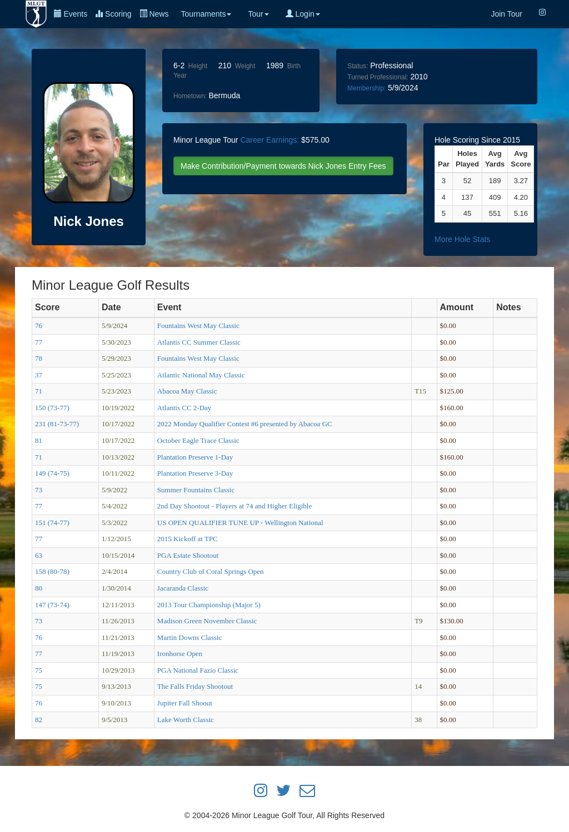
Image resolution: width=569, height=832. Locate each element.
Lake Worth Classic (185, 719)
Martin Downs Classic (189, 637)
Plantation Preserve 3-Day (195, 473)
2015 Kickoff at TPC (187, 539)
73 (38, 490)
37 (38, 375)
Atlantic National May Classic (201, 375)
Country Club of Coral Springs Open (210, 571)
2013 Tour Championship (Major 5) (209, 605)
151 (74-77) (52, 522)
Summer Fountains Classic (195, 490)
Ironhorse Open (179, 653)
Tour (258, 13)
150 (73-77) (52, 408)
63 (38, 555)
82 (38, 719)
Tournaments (206, 13)
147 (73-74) (52, 605)
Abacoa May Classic (187, 391)
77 (38, 342)
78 (38, 358)
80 (38, 588)
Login (303, 13)
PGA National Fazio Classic (197, 670)
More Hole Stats (462, 239)
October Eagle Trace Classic (198, 440)
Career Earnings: (269, 139)
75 (38, 670)
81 (38, 440)
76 (38, 325)
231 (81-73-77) (57, 424)
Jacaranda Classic (182, 588)
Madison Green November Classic (207, 621)
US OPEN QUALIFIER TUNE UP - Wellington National (240, 522)
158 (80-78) (52, 571)
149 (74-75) (52, 473)
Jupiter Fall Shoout (184, 703)
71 (38, 391)
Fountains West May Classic (198, 325)
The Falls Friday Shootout (195, 686)
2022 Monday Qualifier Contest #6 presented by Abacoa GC (244, 424)
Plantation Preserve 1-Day (195, 457)
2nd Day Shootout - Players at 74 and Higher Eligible (234, 506)
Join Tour (506, 13)
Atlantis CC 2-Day (184, 408)
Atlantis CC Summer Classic (199, 342)
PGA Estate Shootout (188, 555)
